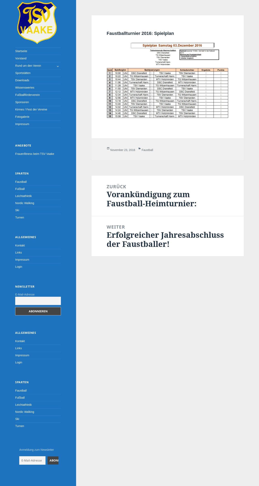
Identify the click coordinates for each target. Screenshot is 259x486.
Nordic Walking (24, 203)
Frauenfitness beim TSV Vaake (34, 153)
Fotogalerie (22, 116)
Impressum (22, 124)
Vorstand (20, 58)
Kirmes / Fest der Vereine (31, 109)
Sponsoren (22, 102)
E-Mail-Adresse (25, 294)
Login (18, 266)
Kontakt (20, 245)
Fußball (20, 189)
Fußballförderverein (27, 94)
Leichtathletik (23, 196)
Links (18, 252)
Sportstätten (23, 73)
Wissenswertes (24, 87)
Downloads (22, 80)
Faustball (21, 181)
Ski (17, 210)
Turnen (19, 217)
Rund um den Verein (28, 65)
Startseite (21, 51)
